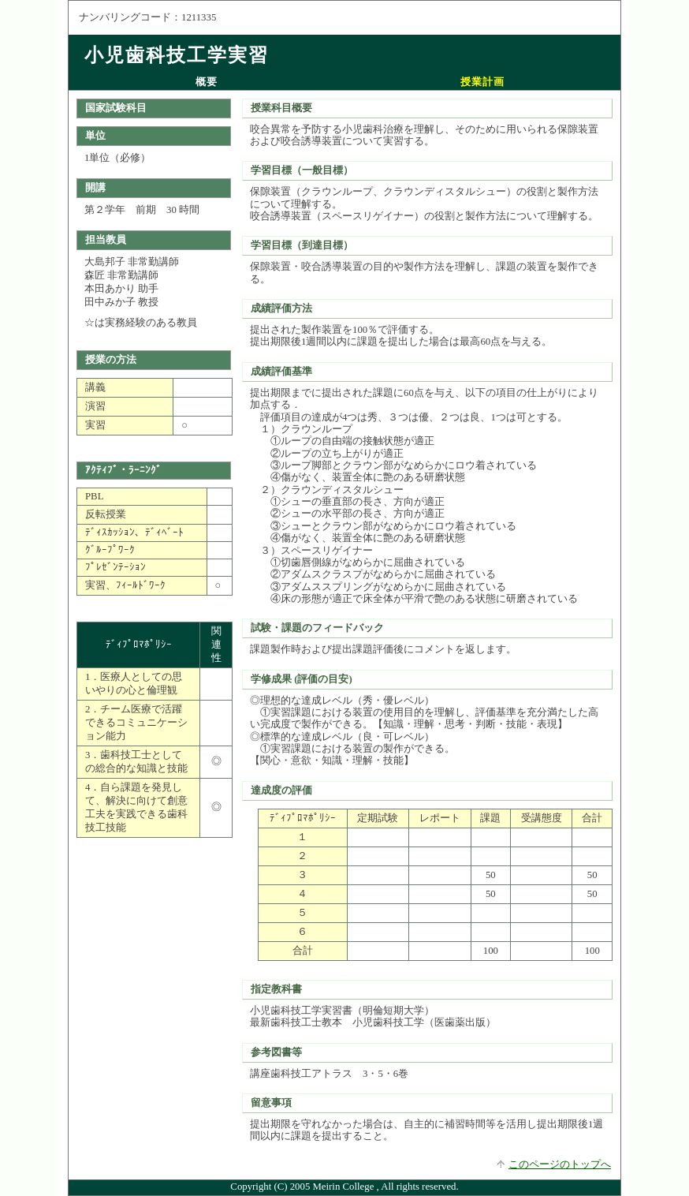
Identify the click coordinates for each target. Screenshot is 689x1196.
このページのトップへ (559, 1164)
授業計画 (482, 82)
